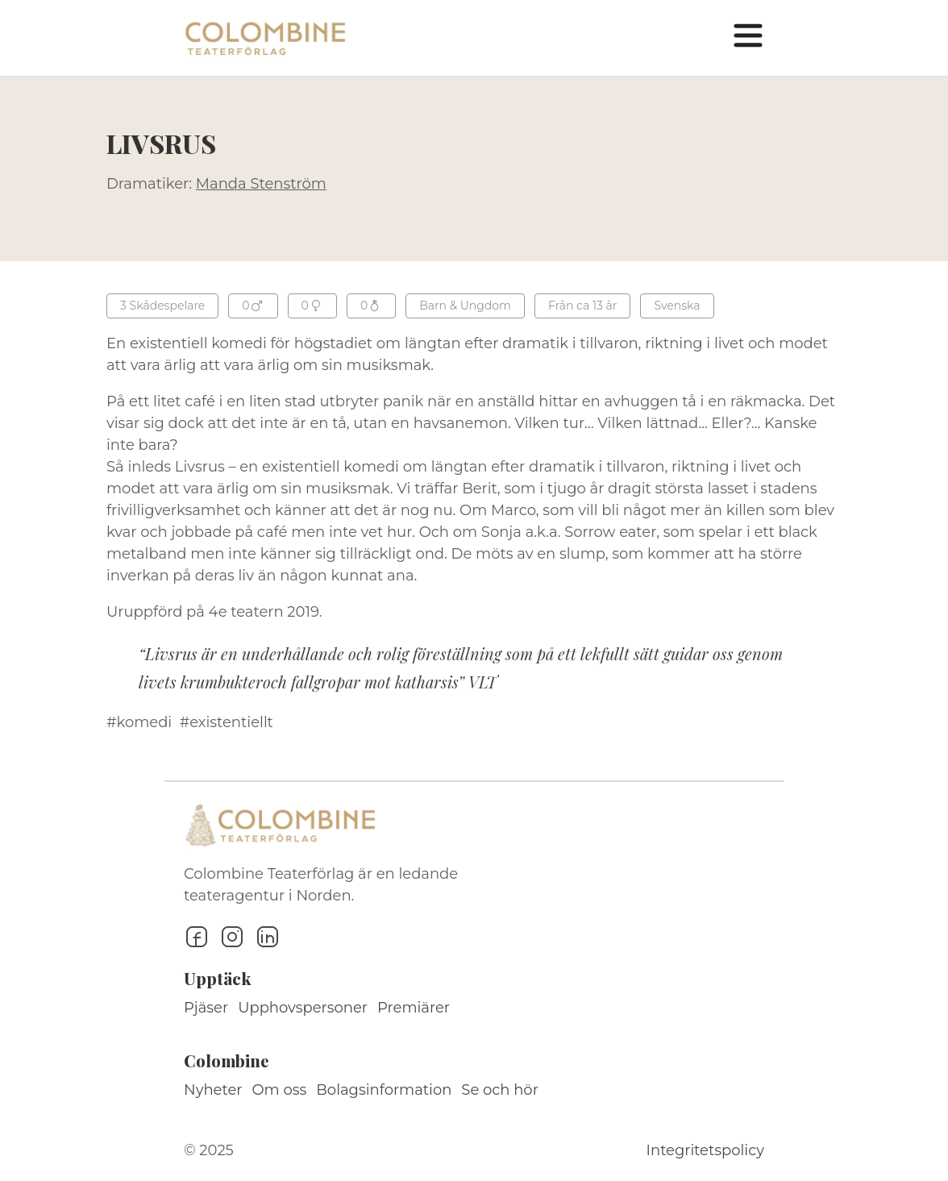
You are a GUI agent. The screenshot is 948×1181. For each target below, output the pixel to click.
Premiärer (413, 1008)
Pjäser (206, 1008)
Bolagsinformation (383, 1090)
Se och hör (499, 1090)
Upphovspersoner (303, 1008)
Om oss (279, 1090)
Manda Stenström (261, 184)
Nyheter (213, 1090)
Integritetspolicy (705, 1150)
